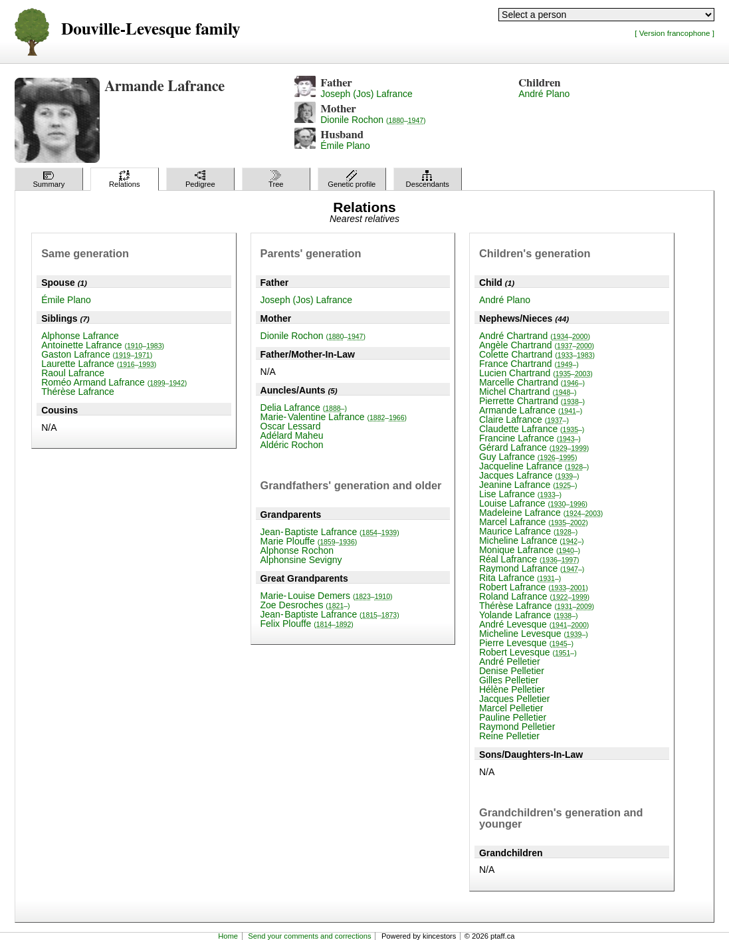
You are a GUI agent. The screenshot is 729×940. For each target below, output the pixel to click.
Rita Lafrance (520, 577)
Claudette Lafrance (531, 428)
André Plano (544, 93)
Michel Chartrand (528, 391)
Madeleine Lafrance (541, 512)
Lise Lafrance (520, 494)
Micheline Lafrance (531, 540)
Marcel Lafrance (533, 522)
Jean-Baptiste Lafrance (329, 532)
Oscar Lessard (290, 426)
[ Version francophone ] (674, 33)
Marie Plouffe (309, 541)
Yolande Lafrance (528, 615)
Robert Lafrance (533, 587)
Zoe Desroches (305, 605)
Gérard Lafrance (534, 447)
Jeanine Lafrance (528, 484)
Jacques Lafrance (529, 475)
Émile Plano (345, 145)
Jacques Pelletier (514, 698)
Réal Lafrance (529, 559)
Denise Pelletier (511, 670)
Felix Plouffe (307, 623)
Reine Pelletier (509, 736)
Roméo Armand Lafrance (114, 382)
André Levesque (534, 624)
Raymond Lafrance (531, 568)
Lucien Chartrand (536, 373)
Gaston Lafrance (96, 354)
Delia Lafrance (303, 407)
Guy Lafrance (528, 456)
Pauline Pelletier (512, 717)
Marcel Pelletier (511, 708)
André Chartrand (534, 335)
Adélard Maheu (292, 435)
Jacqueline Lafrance (534, 466)
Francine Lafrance (530, 438)
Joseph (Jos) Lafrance (366, 93)
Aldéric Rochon (292, 444)
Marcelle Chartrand (532, 382)
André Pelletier (509, 661)
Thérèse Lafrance (77, 391)
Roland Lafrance (534, 596)
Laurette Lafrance (98, 363)
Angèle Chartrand (536, 345)
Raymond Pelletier (517, 726)
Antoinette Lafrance (102, 345)
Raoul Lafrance (72, 373)
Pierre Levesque (526, 643)
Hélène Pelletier (512, 689)
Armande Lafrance (530, 410)
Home (228, 936)
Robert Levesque (528, 652)
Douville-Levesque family (150, 29)
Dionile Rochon (372, 119)
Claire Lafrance (524, 419)
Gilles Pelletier (508, 680)
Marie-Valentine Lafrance (333, 416)
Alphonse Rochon (297, 550)
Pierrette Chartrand (532, 401)
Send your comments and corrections (309, 936)
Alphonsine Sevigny (301, 559)
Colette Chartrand (537, 354)
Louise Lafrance (533, 503)
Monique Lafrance (529, 549)
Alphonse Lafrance (80, 335)
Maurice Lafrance (528, 531)
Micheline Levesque (533, 633)
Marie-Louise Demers (326, 595)
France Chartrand (529, 363)
